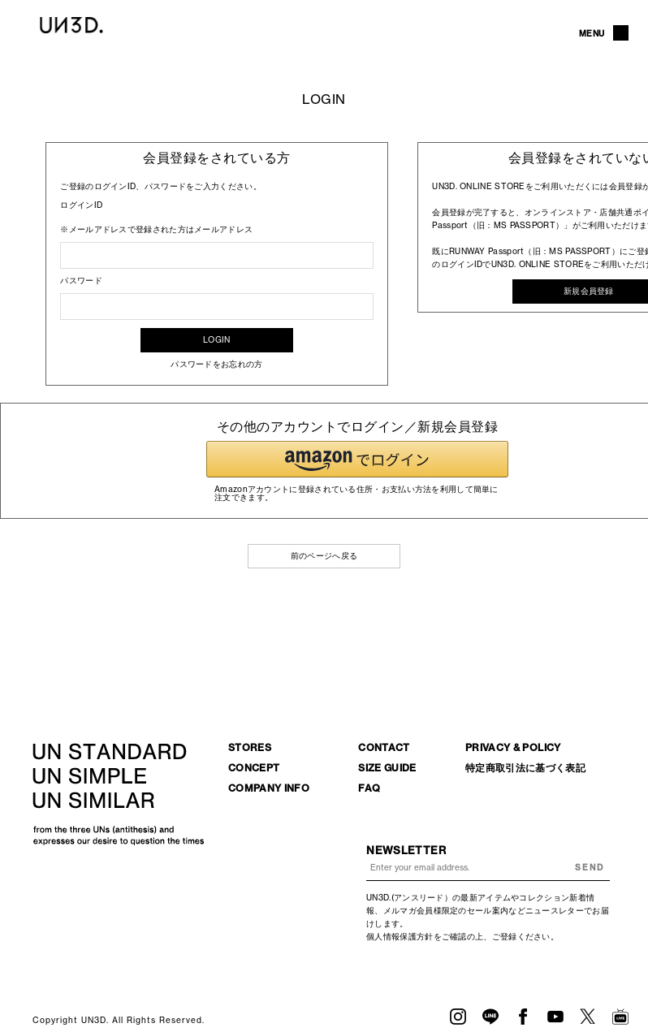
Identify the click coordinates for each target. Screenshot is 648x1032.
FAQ (369, 788)
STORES (249, 747)
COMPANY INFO (268, 788)
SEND (589, 867)
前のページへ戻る (324, 556)
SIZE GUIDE (387, 768)
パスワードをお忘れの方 (216, 364)
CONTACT (384, 747)
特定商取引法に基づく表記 (525, 768)
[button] (357, 459)
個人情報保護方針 (399, 936)
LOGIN (217, 340)
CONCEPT (254, 768)
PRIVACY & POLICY (513, 747)
